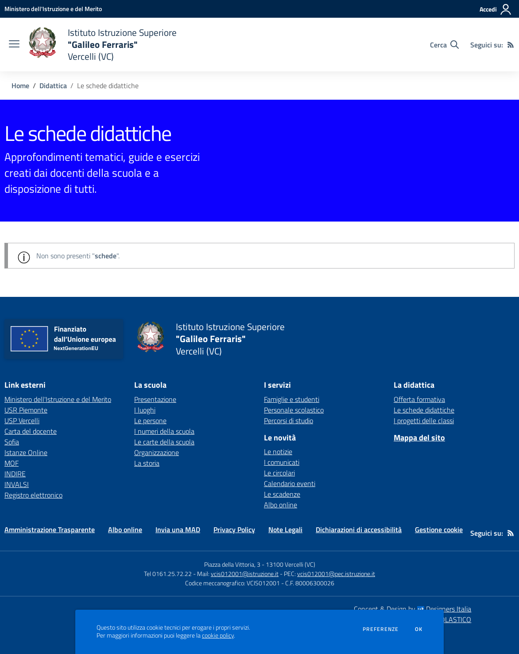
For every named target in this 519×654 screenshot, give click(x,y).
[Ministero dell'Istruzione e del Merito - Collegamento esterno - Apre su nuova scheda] (53, 8)
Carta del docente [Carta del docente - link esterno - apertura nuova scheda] (30, 431)
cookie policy (218, 635)
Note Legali (285, 529)
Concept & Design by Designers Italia (412, 608)
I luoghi (144, 410)
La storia (146, 463)
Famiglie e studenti (291, 399)
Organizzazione (156, 452)
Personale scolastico (294, 410)
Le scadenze (282, 494)
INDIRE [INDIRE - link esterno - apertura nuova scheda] (15, 473)
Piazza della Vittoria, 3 (232, 564)
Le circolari (279, 472)
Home (20, 85)
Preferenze (381, 629)
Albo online (280, 504)
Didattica (53, 85)
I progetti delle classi (424, 420)
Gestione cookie (439, 529)
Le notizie (278, 451)
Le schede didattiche (424, 410)
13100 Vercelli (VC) (290, 564)
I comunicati (281, 462)
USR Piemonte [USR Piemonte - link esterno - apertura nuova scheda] (25, 410)
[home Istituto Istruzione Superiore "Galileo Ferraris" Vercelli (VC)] (102, 44)
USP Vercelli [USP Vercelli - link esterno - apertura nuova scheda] (21, 420)
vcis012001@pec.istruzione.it (336, 573)
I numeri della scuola (164, 431)
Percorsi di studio (288, 420)
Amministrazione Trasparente (49, 529)
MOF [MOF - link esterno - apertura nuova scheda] (11, 463)
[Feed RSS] (511, 45)
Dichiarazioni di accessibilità (359, 529)
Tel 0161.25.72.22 (168, 573)
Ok (419, 629)
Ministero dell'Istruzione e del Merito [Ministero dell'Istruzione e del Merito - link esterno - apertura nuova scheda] (57, 399)
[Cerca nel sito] (444, 45)
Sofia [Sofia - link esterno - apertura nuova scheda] (11, 441)
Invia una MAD (177, 529)
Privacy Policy (234, 529)
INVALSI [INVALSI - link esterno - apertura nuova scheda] (16, 484)
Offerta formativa (419, 399)
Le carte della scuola (164, 441)
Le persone (150, 420)
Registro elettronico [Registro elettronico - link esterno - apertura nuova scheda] (33, 495)
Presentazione (155, 399)
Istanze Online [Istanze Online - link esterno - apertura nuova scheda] (25, 452)
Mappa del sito (419, 438)
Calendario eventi (289, 483)
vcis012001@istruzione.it (245, 573)
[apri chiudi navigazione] (14, 44)
